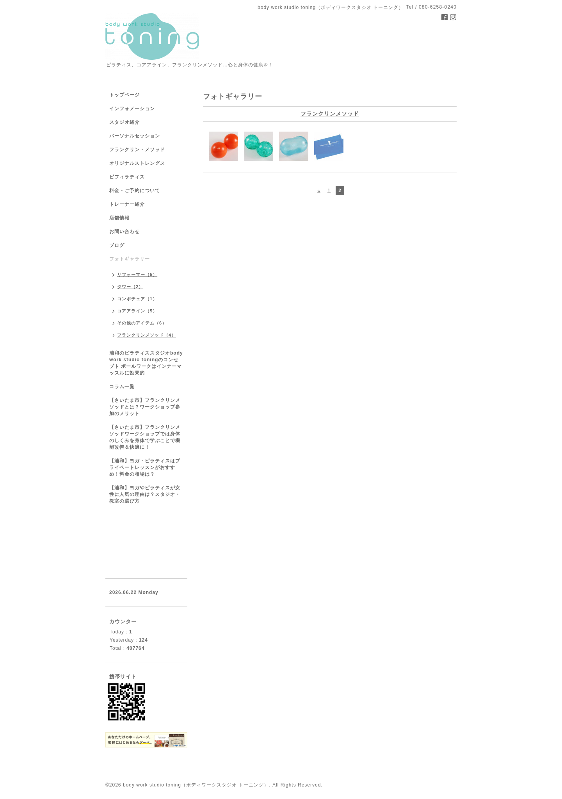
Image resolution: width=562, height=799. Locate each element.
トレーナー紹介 (127, 204)
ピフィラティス (127, 177)
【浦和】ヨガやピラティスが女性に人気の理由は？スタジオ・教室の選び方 (144, 494)
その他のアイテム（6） (142, 323)
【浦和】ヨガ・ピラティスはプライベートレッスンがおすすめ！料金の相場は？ (144, 467)
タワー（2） (130, 286)
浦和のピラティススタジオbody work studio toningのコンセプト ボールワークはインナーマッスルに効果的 (146, 363)
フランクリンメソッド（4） (146, 335)
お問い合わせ (124, 231)
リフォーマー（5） (137, 274)
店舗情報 (119, 218)
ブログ (116, 245)
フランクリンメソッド (330, 114)
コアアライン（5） (137, 311)
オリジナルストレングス (137, 163)
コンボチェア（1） (137, 298)
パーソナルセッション (134, 136)
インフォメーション (132, 108)
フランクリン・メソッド (137, 149)
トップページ (124, 95)
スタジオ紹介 (124, 122)
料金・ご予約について (134, 190)
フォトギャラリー (129, 259)
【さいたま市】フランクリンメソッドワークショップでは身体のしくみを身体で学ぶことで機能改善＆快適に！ (144, 437)
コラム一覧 (122, 386)
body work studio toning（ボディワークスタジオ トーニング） (196, 785)
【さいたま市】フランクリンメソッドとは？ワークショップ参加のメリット (144, 407)
